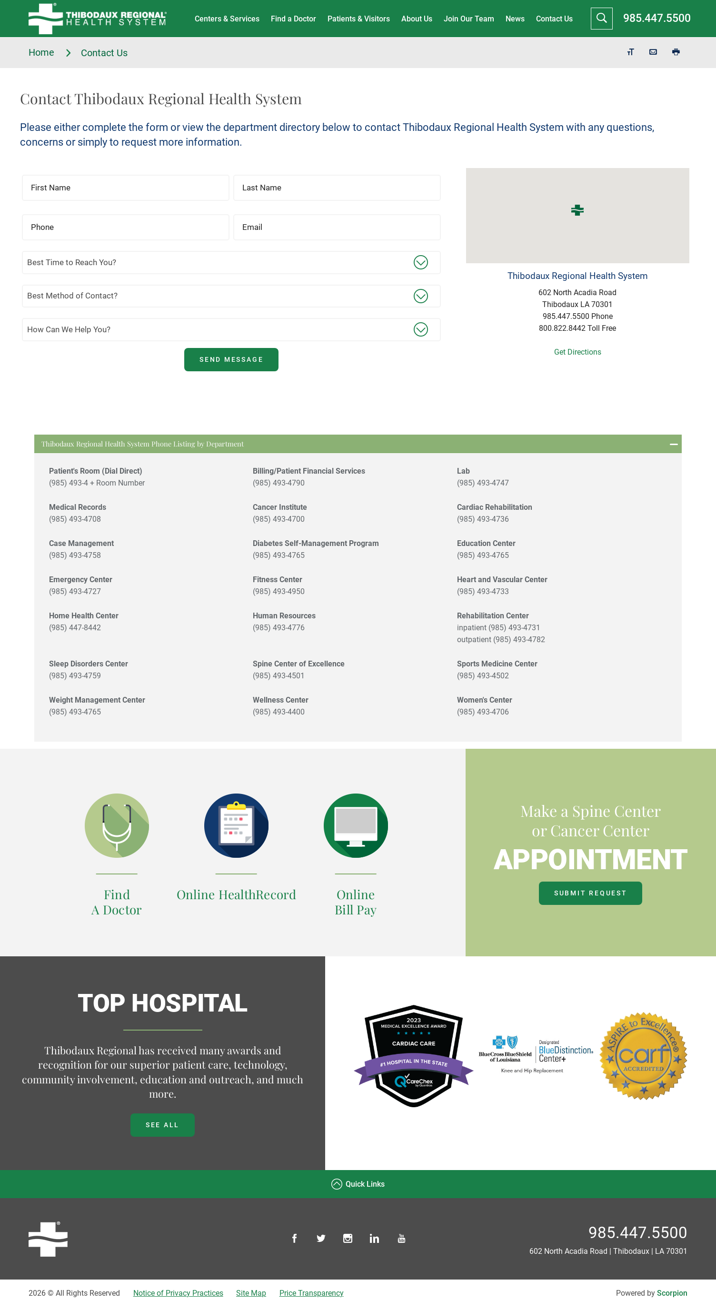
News (514, 18)
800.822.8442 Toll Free (577, 328)
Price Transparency (311, 1296)
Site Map (251, 1296)
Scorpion (672, 1296)
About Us (415, 18)
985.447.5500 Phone (578, 316)
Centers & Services (226, 18)
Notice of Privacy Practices (178, 1296)
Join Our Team (468, 18)
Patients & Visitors (358, 18)
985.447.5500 (657, 18)
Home (50, 53)
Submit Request (590, 896)
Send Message (231, 359)
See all (162, 1128)
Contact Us (553, 18)
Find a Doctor (292, 18)
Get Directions (577, 352)
